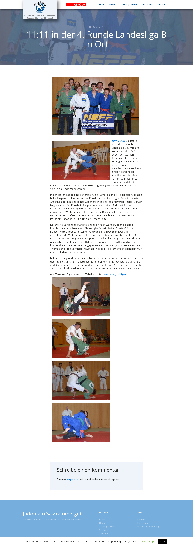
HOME (102, 520)
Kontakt (141, 520)
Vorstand (162, 4)
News (112, 4)
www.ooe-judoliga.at (116, 274)
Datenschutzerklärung (148, 526)
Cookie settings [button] (147, 541)
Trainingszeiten (128, 4)
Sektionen (147, 4)
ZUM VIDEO (118, 140)
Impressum (142, 523)
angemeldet (73, 479)
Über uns (103, 533)
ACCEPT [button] (162, 541)
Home (101, 4)
